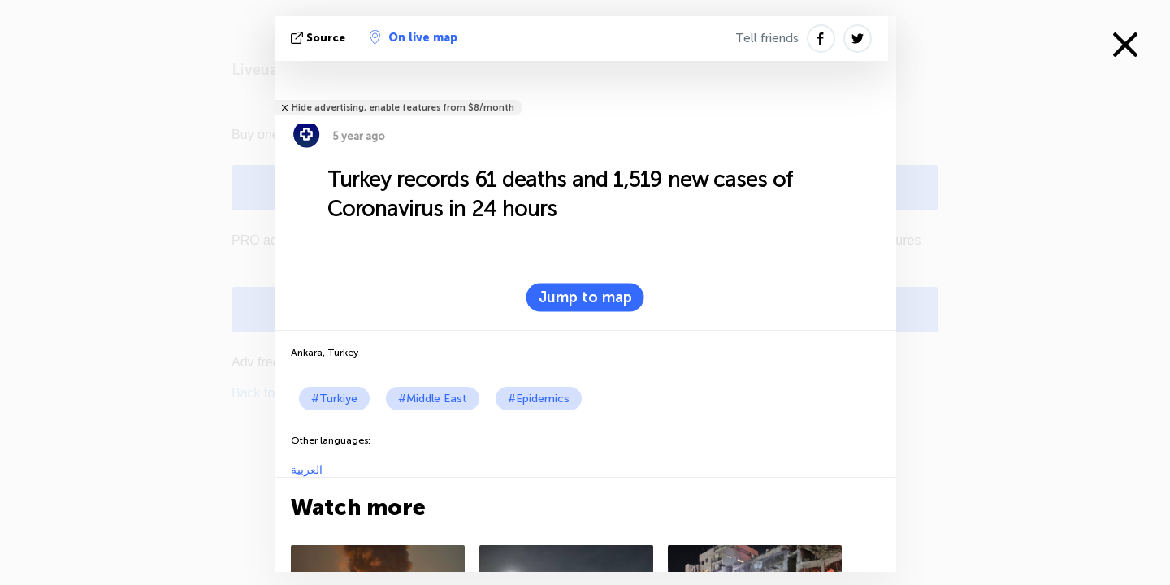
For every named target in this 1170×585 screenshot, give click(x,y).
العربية (307, 470)
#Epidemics (539, 398)
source (319, 38)
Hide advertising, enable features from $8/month (403, 107)
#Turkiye (334, 398)
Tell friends (767, 38)
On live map (413, 37)
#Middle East (432, 398)
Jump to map (585, 297)
